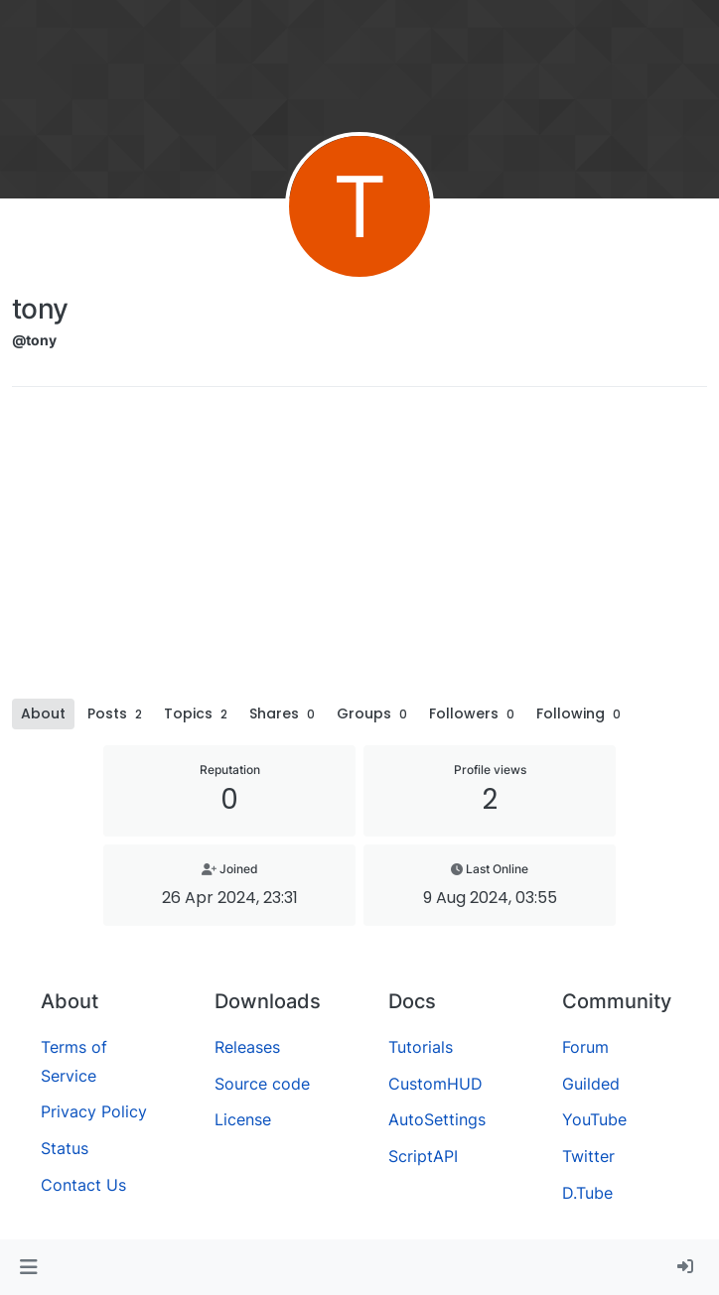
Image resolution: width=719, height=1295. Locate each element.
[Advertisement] (359, 550)
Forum (585, 1047)
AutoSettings (437, 1119)
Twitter (588, 1156)
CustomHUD (435, 1084)
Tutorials (420, 1047)
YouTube (594, 1119)
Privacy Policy (94, 1111)
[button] (28, 1267)
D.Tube (587, 1193)
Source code (262, 1084)
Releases (247, 1047)
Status (64, 1148)
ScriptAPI (423, 1156)
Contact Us (83, 1185)
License (243, 1119)
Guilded (591, 1084)
